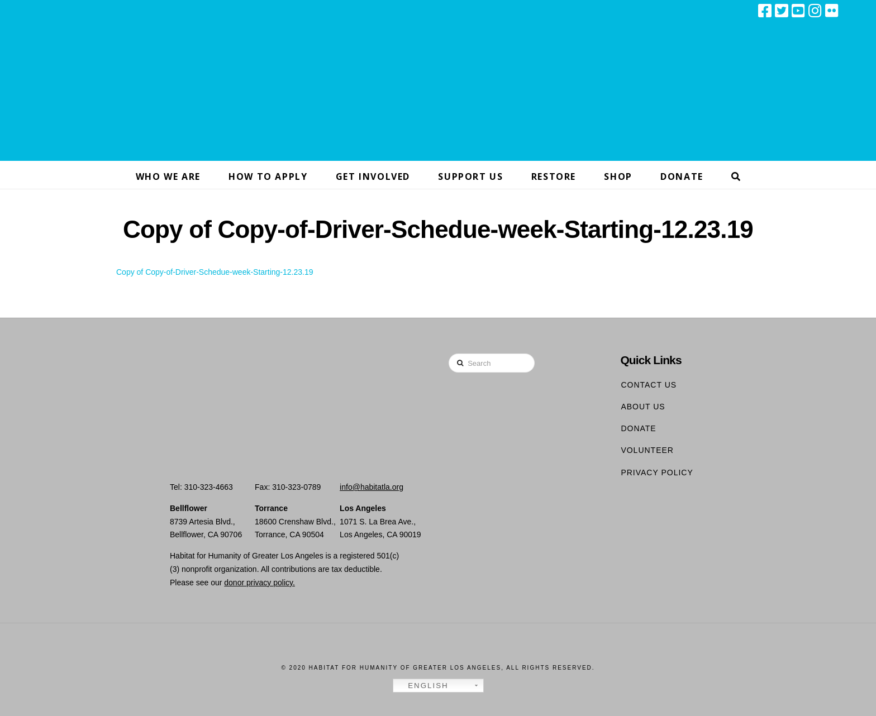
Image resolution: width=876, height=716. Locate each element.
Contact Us (649, 384)
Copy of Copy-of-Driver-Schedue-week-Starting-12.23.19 (214, 272)
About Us (643, 406)
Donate (638, 428)
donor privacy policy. (259, 582)
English (422, 685)
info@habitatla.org (371, 487)
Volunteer (647, 450)
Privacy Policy (657, 472)
